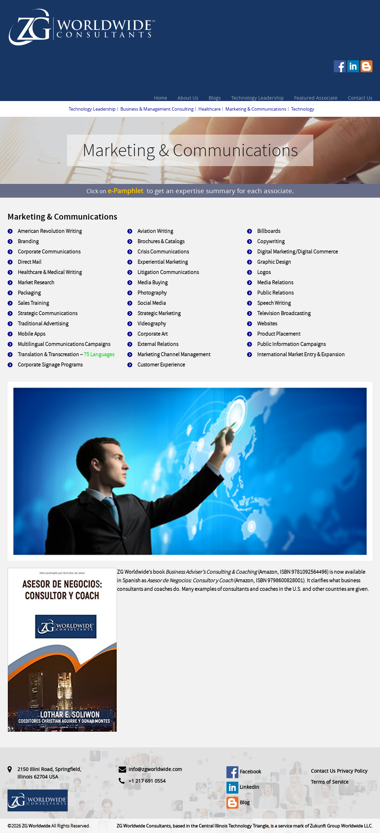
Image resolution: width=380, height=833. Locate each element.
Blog (238, 802)
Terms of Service (330, 782)
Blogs (215, 98)
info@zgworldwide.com (155, 769)
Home (160, 98)
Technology (302, 109)
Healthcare (209, 109)
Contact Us (360, 98)
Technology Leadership (257, 98)
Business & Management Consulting (157, 109)
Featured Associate (316, 98)
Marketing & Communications (255, 109)
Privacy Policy (352, 771)
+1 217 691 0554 (147, 781)
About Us (188, 98)
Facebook (243, 771)
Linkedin (242, 787)
